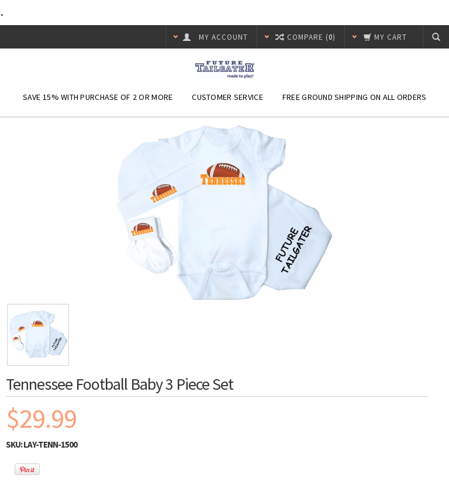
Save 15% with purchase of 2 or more (98, 97)
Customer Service (227, 97)
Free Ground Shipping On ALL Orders (354, 97)
